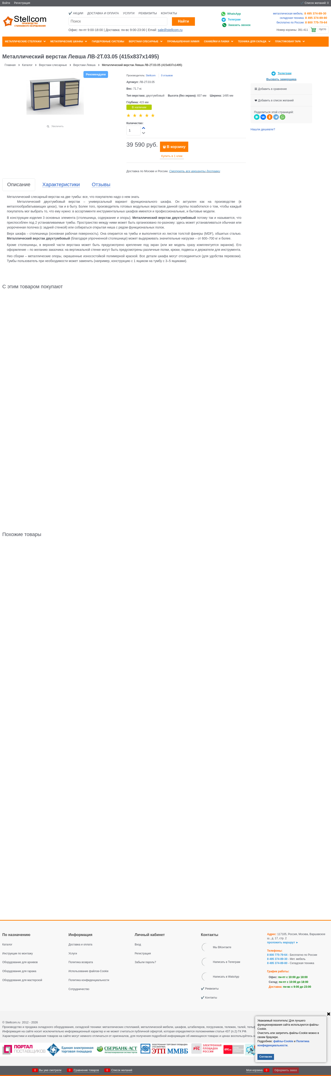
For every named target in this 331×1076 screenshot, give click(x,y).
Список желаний (121, 1070)
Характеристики (61, 184)
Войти (6, 3)
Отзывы (101, 184)
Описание (18, 184)
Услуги (128, 13)
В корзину (176, 147)
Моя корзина (254, 1070)
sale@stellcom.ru (170, 30)
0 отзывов (167, 75)
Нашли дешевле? (263, 129)
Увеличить (57, 126)
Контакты (169, 13)
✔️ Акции (75, 13)
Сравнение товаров (86, 1070)
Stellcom (150, 75)
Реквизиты (148, 13)
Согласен (265, 1056)
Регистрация (22, 3)
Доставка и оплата (103, 13)
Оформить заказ (285, 1070)
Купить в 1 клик (171, 156)
